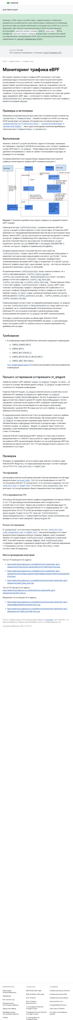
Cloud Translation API (52, 53)
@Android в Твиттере (33, 991)
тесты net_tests (23, 480)
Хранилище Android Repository (9, 991)
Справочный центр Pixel (58, 994)
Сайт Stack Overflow (57, 1009)
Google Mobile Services (58, 1005)
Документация (10, 10)
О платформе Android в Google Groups (34, 1008)
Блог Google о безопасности (31, 1002)
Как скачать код (9, 1000)
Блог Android (31, 998)
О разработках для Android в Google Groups (36, 1013)
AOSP (5, 61)
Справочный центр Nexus (59, 998)
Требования (7, 996)
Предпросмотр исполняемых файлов (10, 1004)
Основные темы (27, 61)
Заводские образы (9, 1009)
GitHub (5, 1018)
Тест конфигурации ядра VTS (19, 365)
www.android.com (56, 1001)
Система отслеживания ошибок (58, 1013)
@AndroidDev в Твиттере (35, 994)
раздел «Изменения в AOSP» (30, 39)
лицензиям (49, 620)
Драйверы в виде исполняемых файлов (10, 1013)
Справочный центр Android (60, 991)
